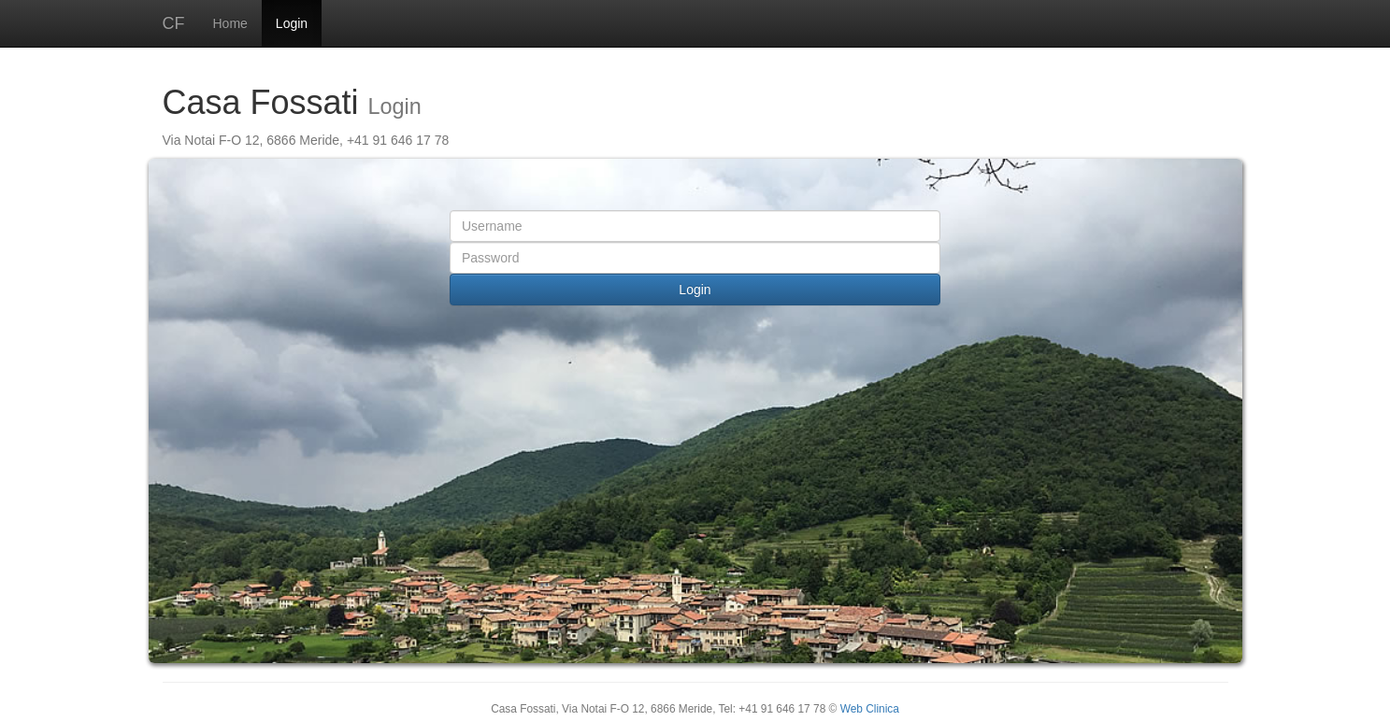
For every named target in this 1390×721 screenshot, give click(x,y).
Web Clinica (869, 708)
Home (230, 23)
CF (174, 23)
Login (292, 23)
